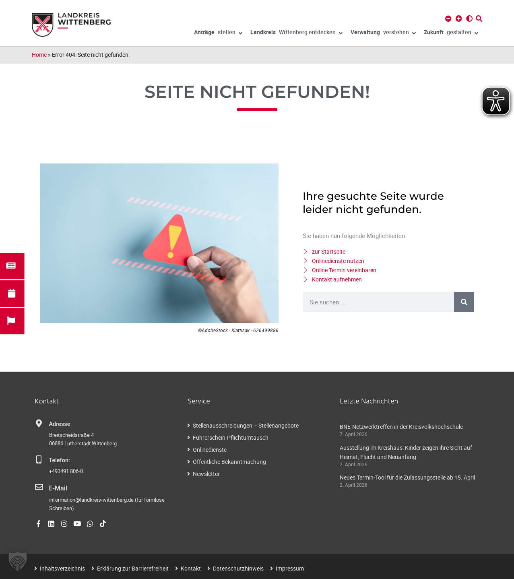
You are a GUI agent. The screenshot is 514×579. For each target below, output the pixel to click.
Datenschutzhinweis (238, 567)
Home (39, 54)
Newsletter (206, 474)
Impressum (290, 567)
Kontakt (191, 567)
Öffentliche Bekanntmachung (229, 461)
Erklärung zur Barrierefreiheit (133, 567)
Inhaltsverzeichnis (62, 567)
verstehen (383, 33)
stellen (218, 33)
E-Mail (57, 487)
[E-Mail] (39, 487)
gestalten (451, 33)
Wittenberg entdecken (296, 33)
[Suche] (464, 302)
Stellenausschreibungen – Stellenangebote (246, 425)
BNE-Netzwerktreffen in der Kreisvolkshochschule (401, 426)
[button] (17, 561)
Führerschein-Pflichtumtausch (230, 437)
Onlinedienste (210, 449)
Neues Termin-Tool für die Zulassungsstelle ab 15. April (407, 477)
